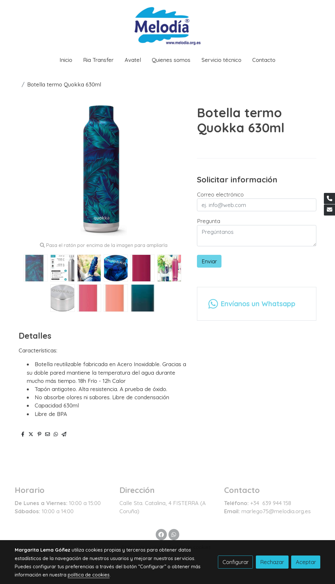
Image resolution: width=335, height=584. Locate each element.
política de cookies (89, 575)
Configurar (235, 561)
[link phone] (329, 198)
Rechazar (272, 561)
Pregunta (208, 220)
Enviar (209, 261)
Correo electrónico (220, 194)
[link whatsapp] (173, 534)
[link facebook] (161, 534)
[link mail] (329, 210)
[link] (167, 25)
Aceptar (306, 561)
